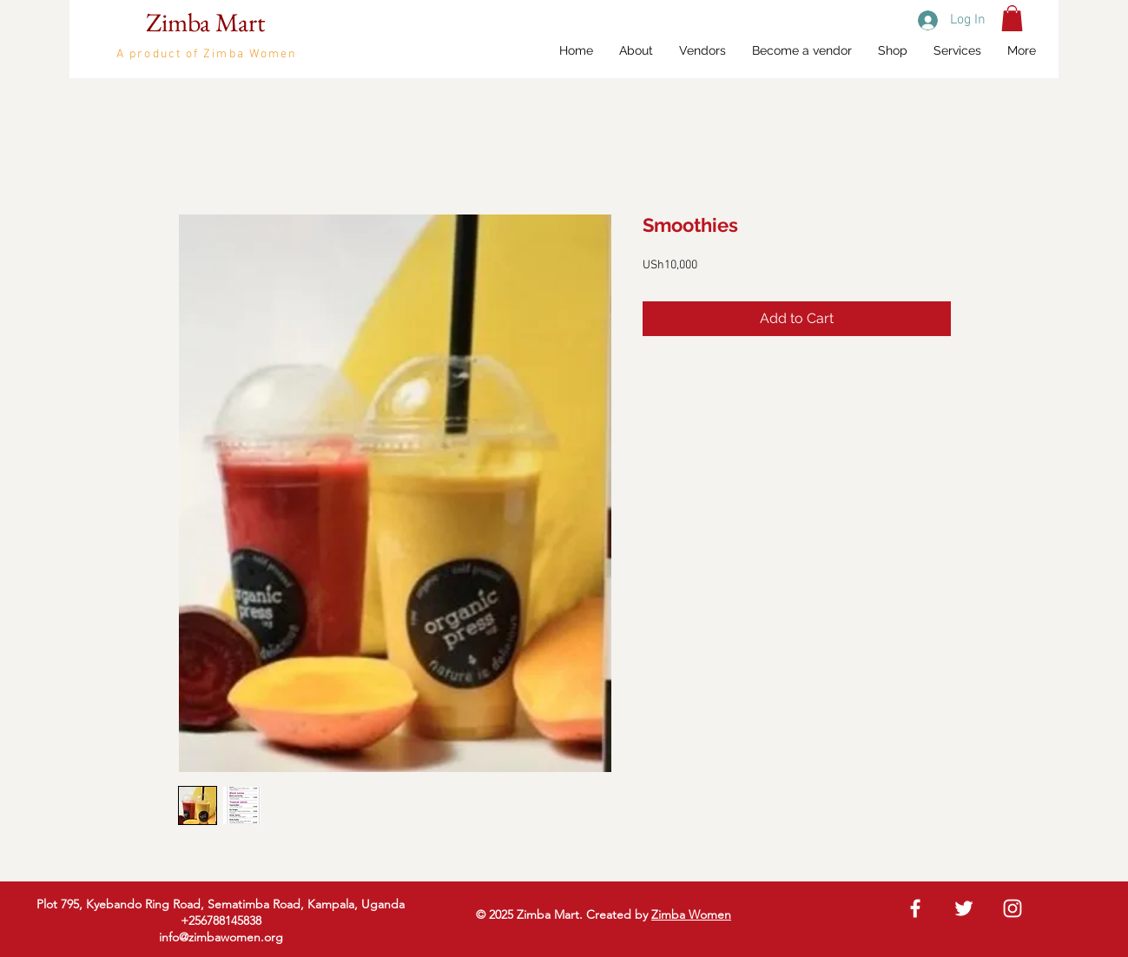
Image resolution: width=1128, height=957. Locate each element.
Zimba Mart (205, 22)
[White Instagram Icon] (1012, 908)
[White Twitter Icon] (964, 908)
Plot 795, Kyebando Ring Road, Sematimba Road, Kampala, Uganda (220, 904)
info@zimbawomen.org (221, 937)
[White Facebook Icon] (915, 908)
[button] (1012, 18)
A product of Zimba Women (206, 54)
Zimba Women (691, 914)
